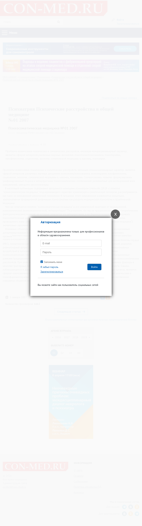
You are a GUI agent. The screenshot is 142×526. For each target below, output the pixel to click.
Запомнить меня (53, 262)
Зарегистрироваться (51, 271)
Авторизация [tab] (50, 222)
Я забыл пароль (49, 267)
